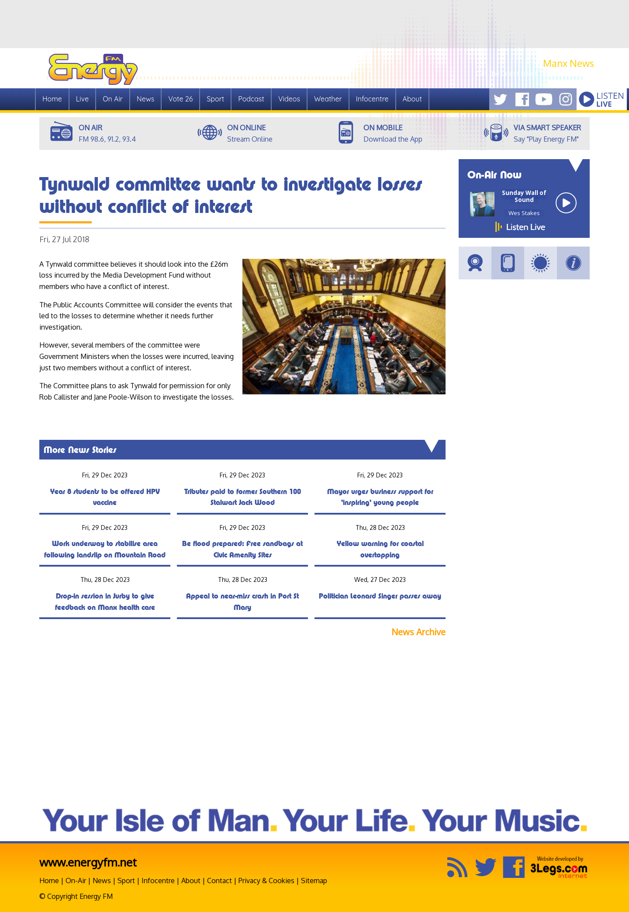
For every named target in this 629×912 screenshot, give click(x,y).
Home (52, 98)
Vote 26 (180, 98)
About (412, 98)
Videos (289, 98)
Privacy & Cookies (266, 880)
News (145, 98)
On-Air (76, 880)
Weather (328, 98)
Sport (215, 98)
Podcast (251, 98)
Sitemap (314, 880)
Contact (219, 880)
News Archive (418, 632)
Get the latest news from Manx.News (535, 73)
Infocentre (372, 98)
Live (82, 98)
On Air (113, 98)
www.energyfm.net (88, 862)
